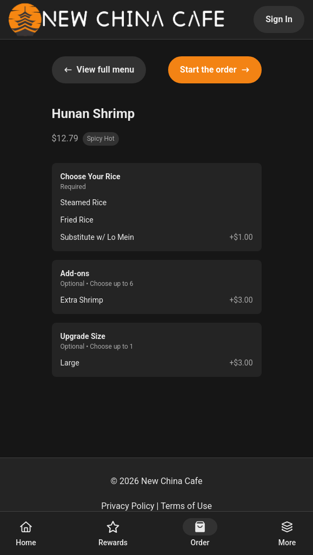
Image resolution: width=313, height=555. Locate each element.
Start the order (215, 69)
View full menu (99, 69)
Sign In (278, 19)
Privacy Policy (128, 506)
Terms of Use (186, 506)
